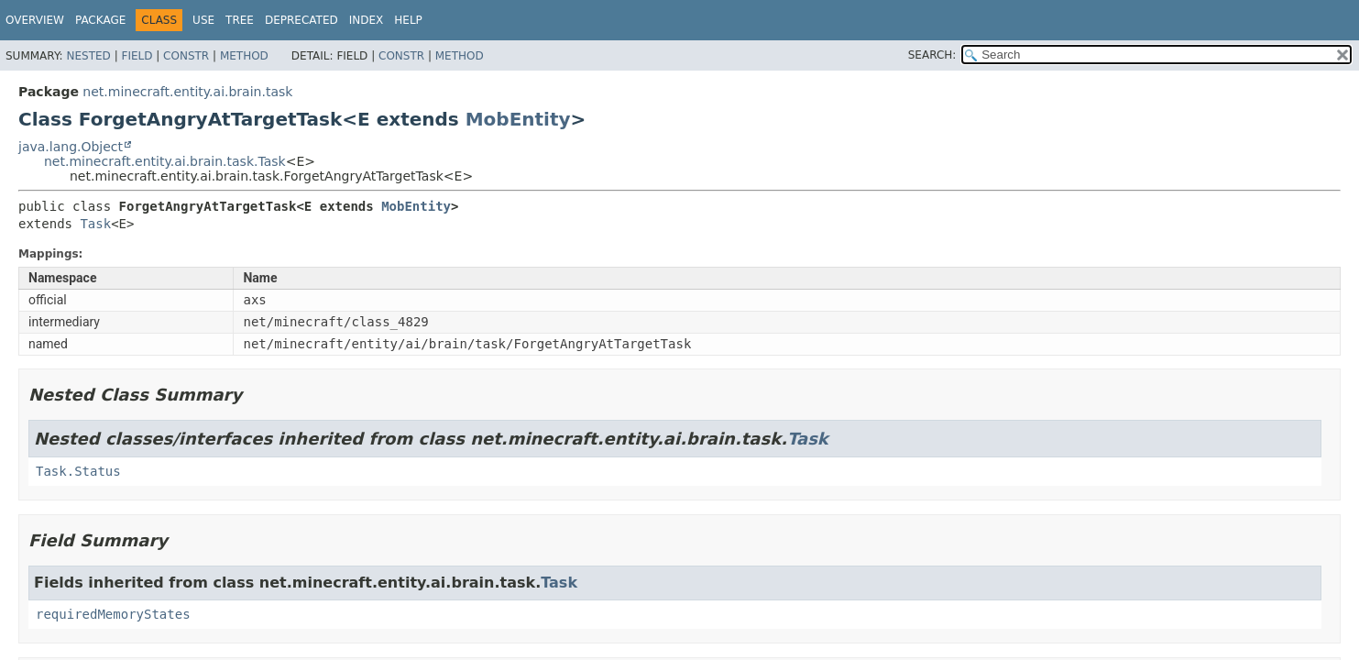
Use (203, 20)
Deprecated (301, 20)
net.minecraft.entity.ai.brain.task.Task (165, 161)
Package (100, 20)
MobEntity (518, 119)
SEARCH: (932, 55)
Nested (88, 56)
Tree (239, 20)
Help (408, 20)
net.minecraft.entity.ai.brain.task (187, 91)
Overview (34, 20)
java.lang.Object (70, 146)
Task (95, 223)
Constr (186, 56)
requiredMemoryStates (113, 614)
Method (244, 56)
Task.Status (78, 471)
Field (136, 56)
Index (366, 20)
